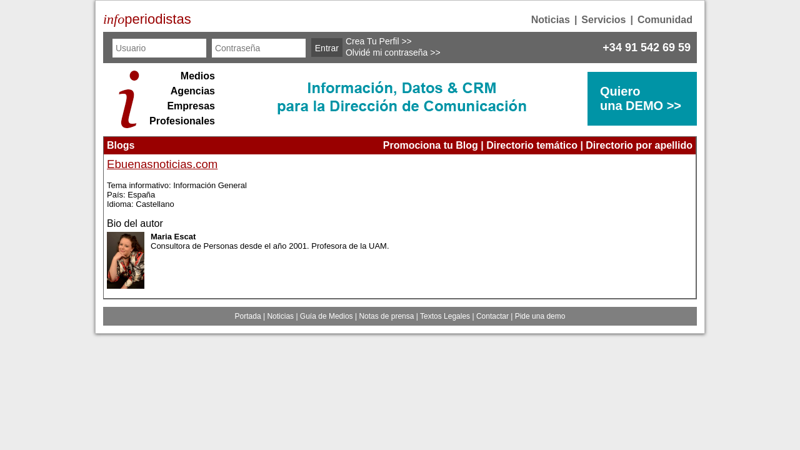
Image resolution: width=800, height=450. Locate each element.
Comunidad (665, 19)
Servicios (603, 19)
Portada (248, 316)
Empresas (191, 106)
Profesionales (182, 121)
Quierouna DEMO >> (640, 98)
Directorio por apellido (639, 145)
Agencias (193, 91)
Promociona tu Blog (430, 145)
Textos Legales (445, 316)
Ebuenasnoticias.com (162, 164)
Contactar (492, 316)
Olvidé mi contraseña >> (393, 53)
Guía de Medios (326, 316)
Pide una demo (540, 316)
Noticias (550, 19)
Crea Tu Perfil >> (379, 41)
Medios (198, 76)
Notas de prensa (386, 316)
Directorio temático (532, 145)
